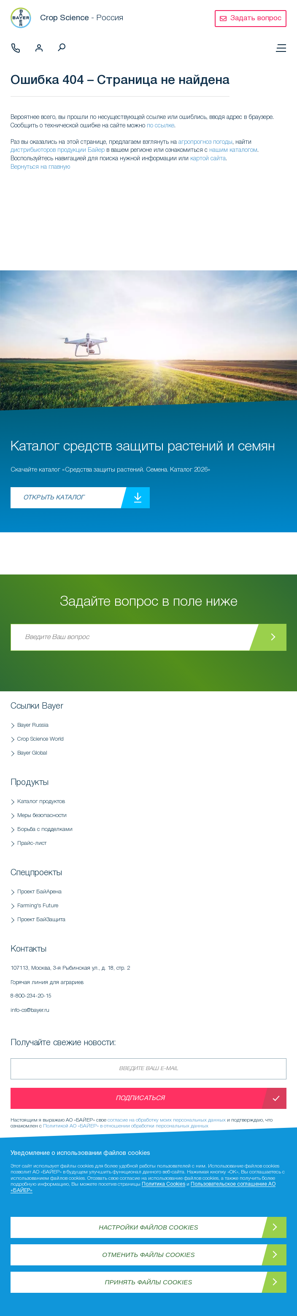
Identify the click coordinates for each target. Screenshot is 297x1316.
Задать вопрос (255, 18)
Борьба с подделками (45, 829)
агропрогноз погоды (205, 142)
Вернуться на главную (40, 167)
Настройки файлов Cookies (148, 1227)
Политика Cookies (163, 1184)
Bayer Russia (33, 725)
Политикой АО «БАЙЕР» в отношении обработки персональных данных (125, 1126)
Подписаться (140, 1098)
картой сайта (208, 159)
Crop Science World (40, 739)
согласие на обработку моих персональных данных (167, 1120)
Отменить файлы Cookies (148, 1254)
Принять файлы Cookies (148, 1282)
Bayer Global (32, 753)
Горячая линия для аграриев (112, 991)
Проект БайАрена (39, 892)
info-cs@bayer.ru (30, 1010)
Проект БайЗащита (41, 919)
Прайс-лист (31, 843)
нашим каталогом (233, 150)
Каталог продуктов (41, 801)
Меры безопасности (42, 815)
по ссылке (160, 126)
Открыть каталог (53, 498)
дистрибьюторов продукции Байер (58, 150)
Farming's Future (37, 905)
